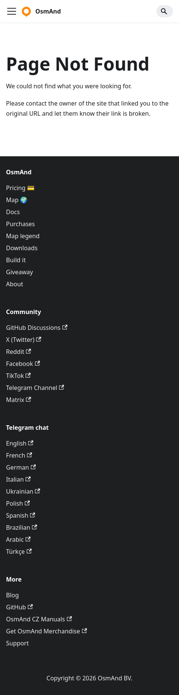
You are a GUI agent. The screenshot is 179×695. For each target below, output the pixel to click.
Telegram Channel (35, 388)
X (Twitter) (23, 339)
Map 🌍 (17, 200)
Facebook (23, 364)
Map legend (22, 236)
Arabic (18, 539)
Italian (18, 479)
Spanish (20, 515)
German (21, 467)
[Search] (164, 11)
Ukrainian (23, 491)
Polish (18, 503)
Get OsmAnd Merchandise (46, 631)
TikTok (18, 376)
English (19, 443)
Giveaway (19, 272)
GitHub (19, 607)
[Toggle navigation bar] (11, 11)
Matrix (18, 400)
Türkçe (19, 551)
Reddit (18, 352)
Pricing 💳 (20, 188)
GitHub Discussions (36, 327)
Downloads (22, 248)
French (19, 455)
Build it (16, 260)
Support (17, 643)
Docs (13, 212)
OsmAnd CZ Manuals (39, 619)
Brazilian (21, 527)
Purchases (20, 224)
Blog (12, 595)
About (14, 284)
